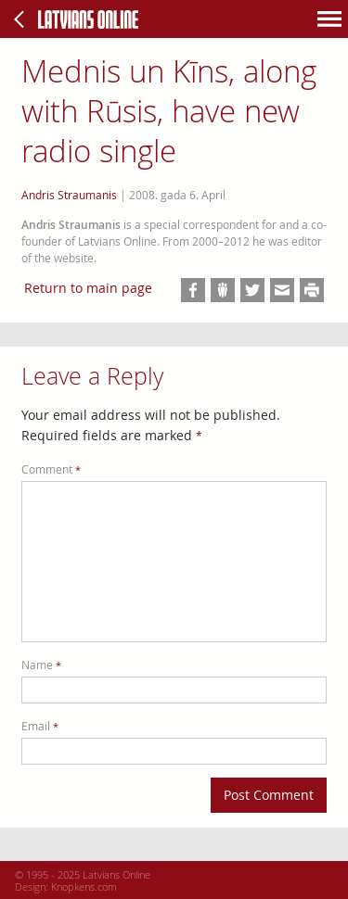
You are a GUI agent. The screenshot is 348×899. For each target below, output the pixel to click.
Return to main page (88, 288)
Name (41, 665)
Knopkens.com (84, 886)
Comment (51, 469)
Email (39, 726)
